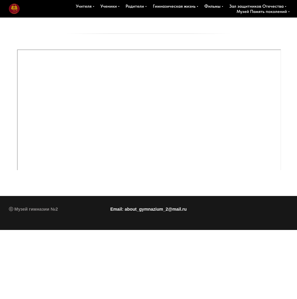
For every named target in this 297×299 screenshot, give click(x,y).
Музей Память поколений (262, 11)
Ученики (108, 6)
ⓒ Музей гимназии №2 (33, 209)
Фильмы (212, 6)
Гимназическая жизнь (174, 6)
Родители (135, 6)
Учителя (84, 6)
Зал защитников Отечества (256, 6)
